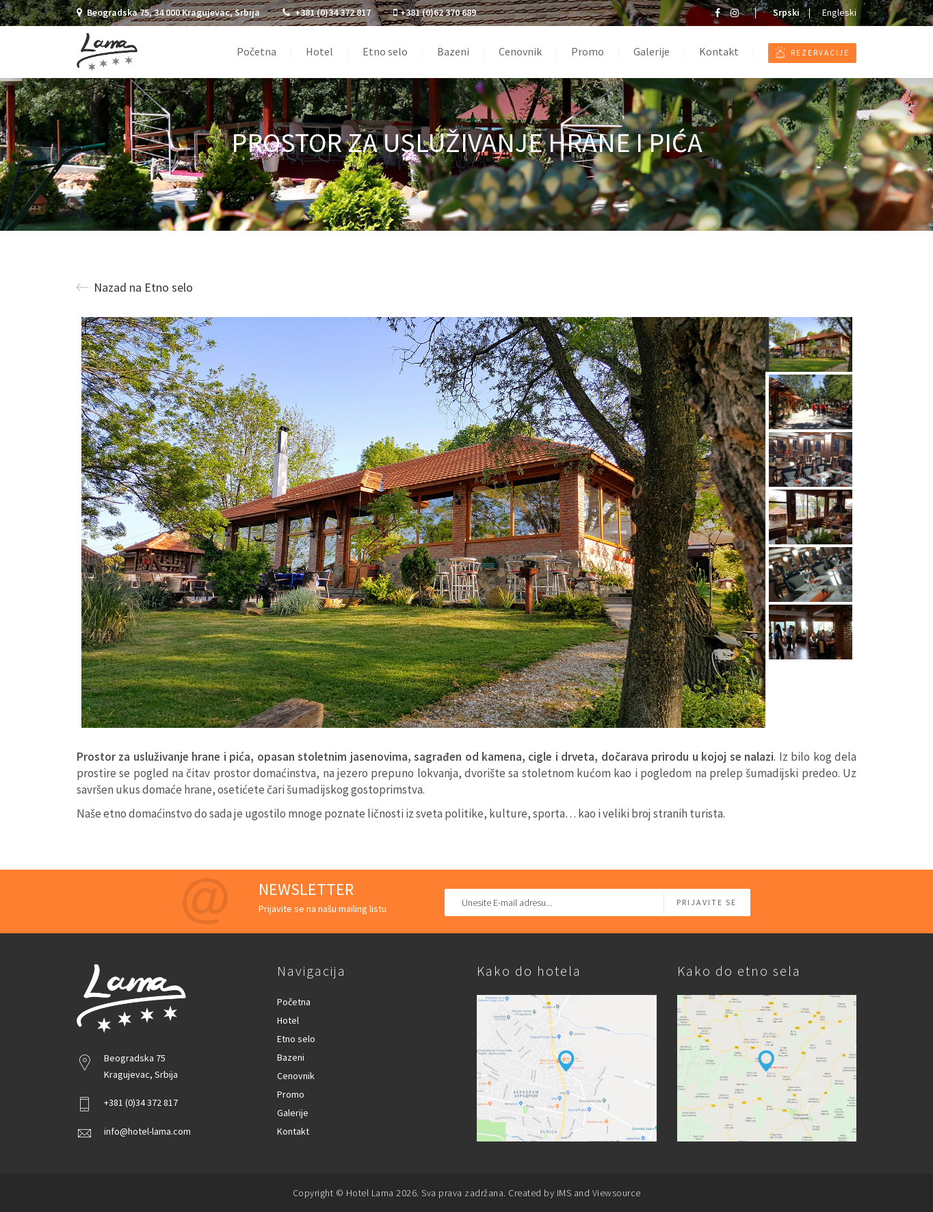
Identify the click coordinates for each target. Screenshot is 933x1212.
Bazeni (453, 51)
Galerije (651, 51)
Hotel (319, 51)
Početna (256, 51)
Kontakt (719, 51)
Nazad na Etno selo (135, 287)
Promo (587, 51)
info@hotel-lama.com (147, 1131)
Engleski (839, 12)
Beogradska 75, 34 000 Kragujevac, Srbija (169, 12)
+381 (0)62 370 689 (434, 12)
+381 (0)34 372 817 (327, 12)
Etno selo (385, 51)
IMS (564, 1193)
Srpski (786, 12)
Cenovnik (520, 51)
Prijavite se (706, 902)
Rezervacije (812, 52)
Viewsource (616, 1193)
